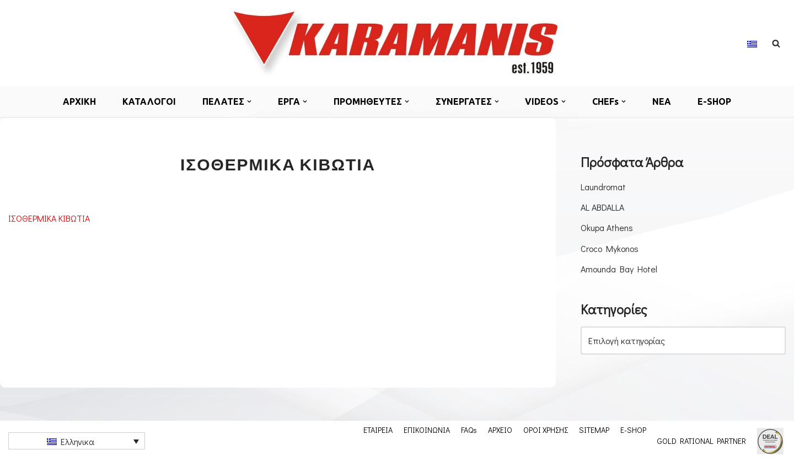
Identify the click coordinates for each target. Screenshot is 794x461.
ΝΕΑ (662, 101)
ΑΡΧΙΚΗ (79, 101)
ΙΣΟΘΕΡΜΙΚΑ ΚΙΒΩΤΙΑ (49, 218)
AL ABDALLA (602, 207)
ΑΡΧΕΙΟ (500, 429)
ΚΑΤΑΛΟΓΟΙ (149, 101)
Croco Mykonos (610, 248)
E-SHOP (715, 101)
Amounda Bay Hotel (619, 269)
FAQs (469, 429)
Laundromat (603, 186)
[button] (249, 101)
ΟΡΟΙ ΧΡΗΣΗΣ (545, 429)
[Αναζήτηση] (776, 43)
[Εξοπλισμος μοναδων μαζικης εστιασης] (397, 43)
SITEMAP (594, 429)
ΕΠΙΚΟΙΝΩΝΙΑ (427, 429)
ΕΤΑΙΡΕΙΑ (378, 429)
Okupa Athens (607, 227)
